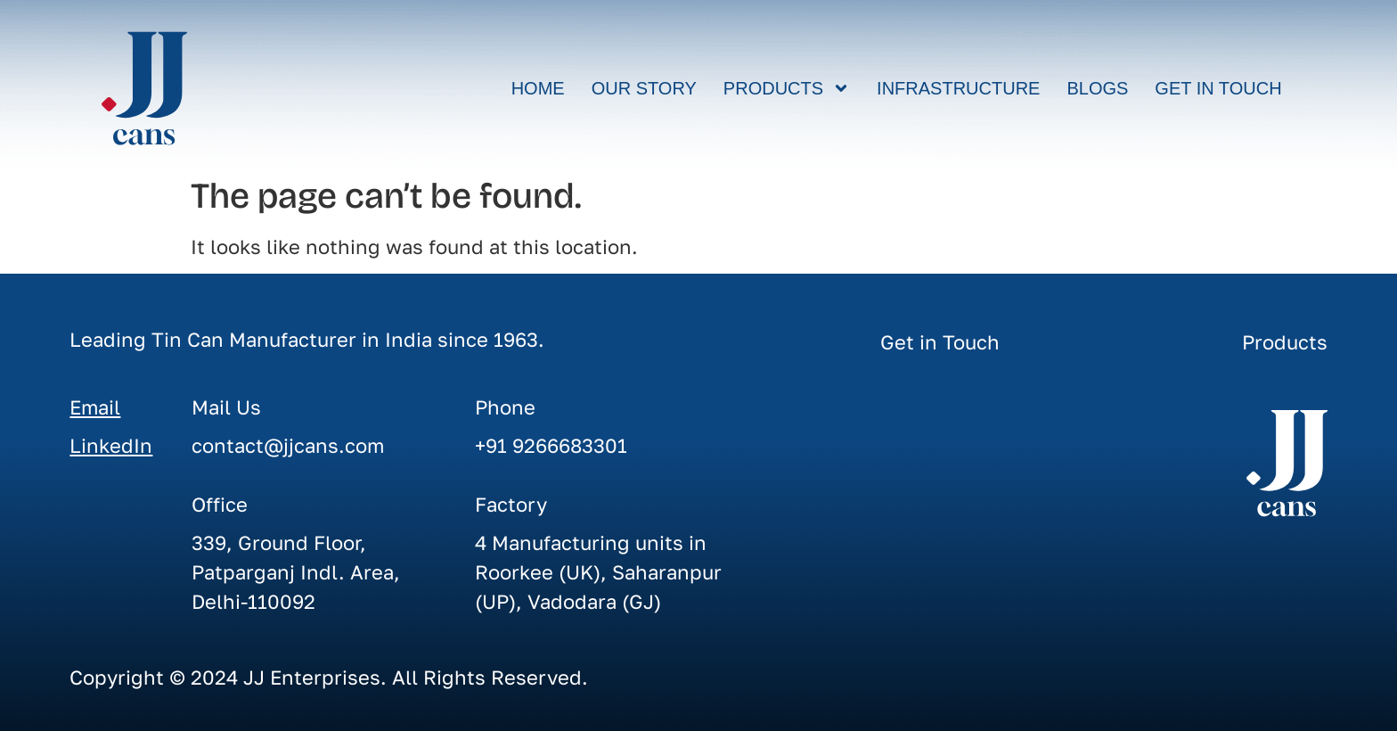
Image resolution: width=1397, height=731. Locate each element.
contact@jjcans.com (288, 445)
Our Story (644, 88)
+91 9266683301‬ (551, 445)
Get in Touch (1218, 88)
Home (538, 88)
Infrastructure (958, 88)
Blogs (1097, 88)
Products (786, 88)
